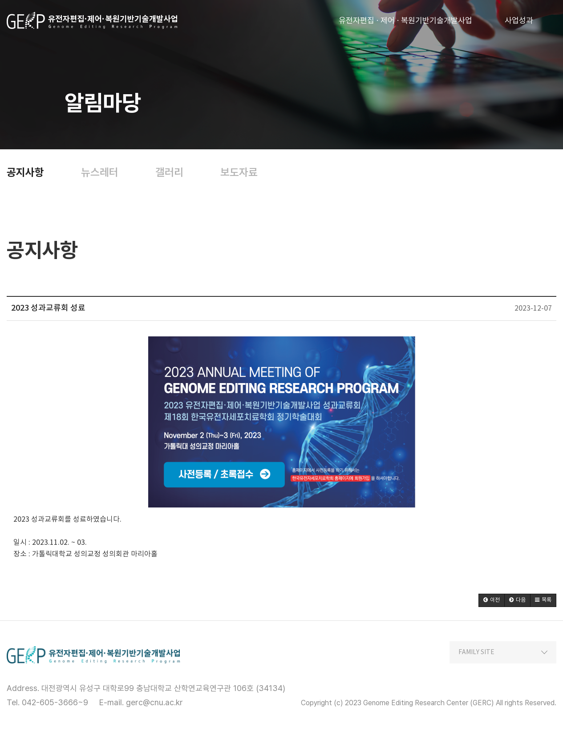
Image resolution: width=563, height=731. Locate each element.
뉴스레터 (99, 172)
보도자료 (239, 172)
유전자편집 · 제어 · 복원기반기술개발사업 (405, 17)
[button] (491, 600)
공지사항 (25, 172)
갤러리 (169, 172)
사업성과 (519, 17)
